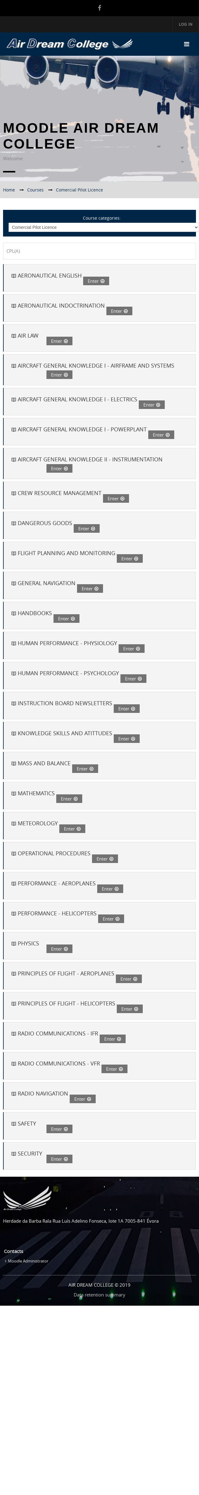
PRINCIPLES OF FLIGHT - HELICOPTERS (66, 1003)
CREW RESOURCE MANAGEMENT (59, 493)
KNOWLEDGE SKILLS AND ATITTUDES (65, 733)
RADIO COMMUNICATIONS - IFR (58, 1033)
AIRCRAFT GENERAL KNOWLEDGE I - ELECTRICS (77, 399)
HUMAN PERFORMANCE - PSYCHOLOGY (68, 673)
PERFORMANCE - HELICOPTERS (57, 913)
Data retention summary (99, 1295)
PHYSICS (28, 943)
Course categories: (102, 218)
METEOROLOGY (38, 823)
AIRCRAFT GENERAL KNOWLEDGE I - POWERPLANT (82, 429)
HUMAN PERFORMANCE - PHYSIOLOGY (67, 643)
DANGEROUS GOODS (45, 523)
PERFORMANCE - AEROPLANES (57, 883)
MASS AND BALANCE (44, 763)
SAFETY (27, 1123)
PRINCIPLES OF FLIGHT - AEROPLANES (66, 973)
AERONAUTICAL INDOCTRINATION (61, 305)
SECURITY (30, 1153)
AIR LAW (28, 335)
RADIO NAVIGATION (43, 1093)
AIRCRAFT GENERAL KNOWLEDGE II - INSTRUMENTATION (90, 459)
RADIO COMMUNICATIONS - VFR (59, 1063)
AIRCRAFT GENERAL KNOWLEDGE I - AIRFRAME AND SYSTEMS (96, 365)
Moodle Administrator (28, 1261)
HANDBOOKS (35, 613)
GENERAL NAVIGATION (47, 583)
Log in (186, 24)
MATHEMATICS (36, 793)
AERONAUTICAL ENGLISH (50, 275)
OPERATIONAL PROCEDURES (54, 853)
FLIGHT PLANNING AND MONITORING (66, 553)
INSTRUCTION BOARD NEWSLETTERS (65, 703)
